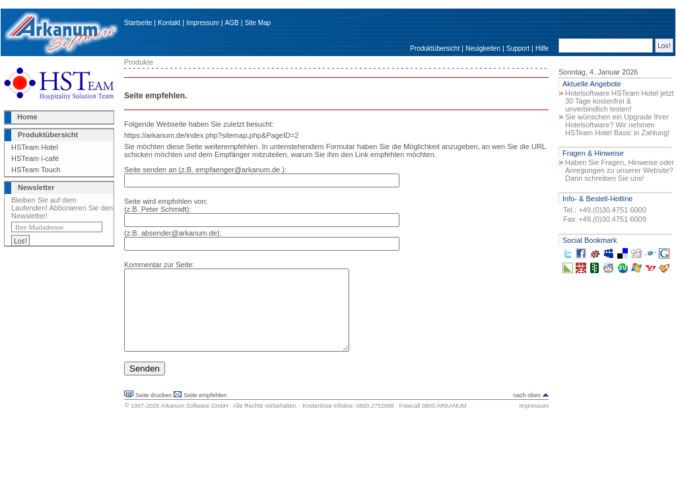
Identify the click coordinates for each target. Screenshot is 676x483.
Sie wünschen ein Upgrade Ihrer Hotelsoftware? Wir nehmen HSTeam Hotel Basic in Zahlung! (617, 125)
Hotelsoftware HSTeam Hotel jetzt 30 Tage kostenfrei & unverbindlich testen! (619, 101)
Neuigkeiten (482, 48)
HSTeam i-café (35, 158)
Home (27, 117)
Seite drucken (153, 411)
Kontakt (169, 22)
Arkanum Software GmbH (194, 421)
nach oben (527, 411)
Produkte (138, 62)
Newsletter (36, 187)
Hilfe (542, 48)
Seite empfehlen (205, 411)
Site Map (258, 22)
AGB (232, 22)
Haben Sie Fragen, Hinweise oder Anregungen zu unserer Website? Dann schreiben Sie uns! (619, 170)
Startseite (138, 22)
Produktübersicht (434, 48)
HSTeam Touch (35, 170)
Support (517, 48)
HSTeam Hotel (34, 147)
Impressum (202, 22)
